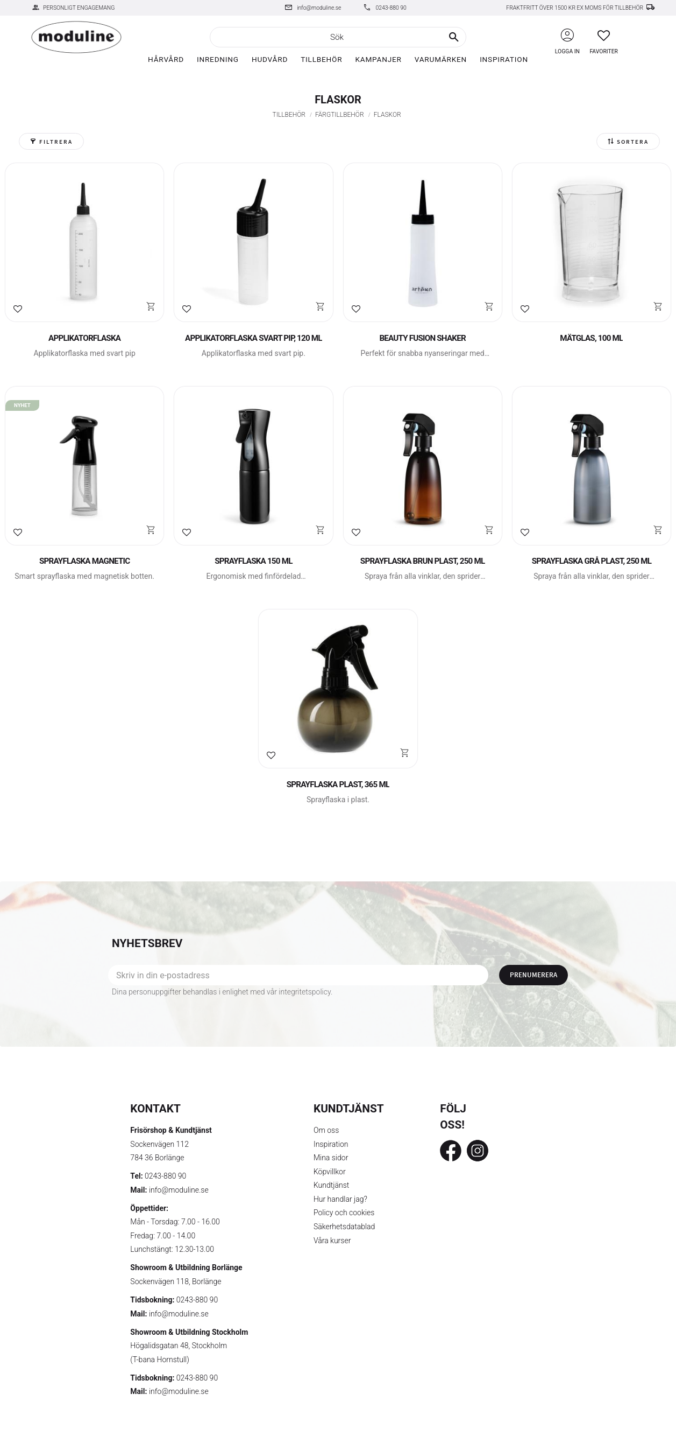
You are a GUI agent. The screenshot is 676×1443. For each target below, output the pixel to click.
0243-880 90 (390, 7)
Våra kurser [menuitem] (332, 1240)
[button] (603, 35)
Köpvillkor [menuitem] (330, 1171)
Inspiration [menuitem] (504, 59)
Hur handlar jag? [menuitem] (340, 1199)
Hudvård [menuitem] (270, 59)
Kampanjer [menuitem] (378, 59)
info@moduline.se (319, 7)
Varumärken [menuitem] (441, 59)
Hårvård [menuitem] (166, 59)
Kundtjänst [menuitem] (331, 1185)
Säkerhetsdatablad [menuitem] (344, 1226)
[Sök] (454, 37)
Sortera (633, 142)
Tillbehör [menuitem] (321, 59)
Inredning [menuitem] (218, 59)
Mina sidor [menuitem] (331, 1157)
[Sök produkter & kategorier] (338, 37)
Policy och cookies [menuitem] (344, 1212)
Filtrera (56, 142)
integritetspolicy (305, 991)
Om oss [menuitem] (326, 1130)
